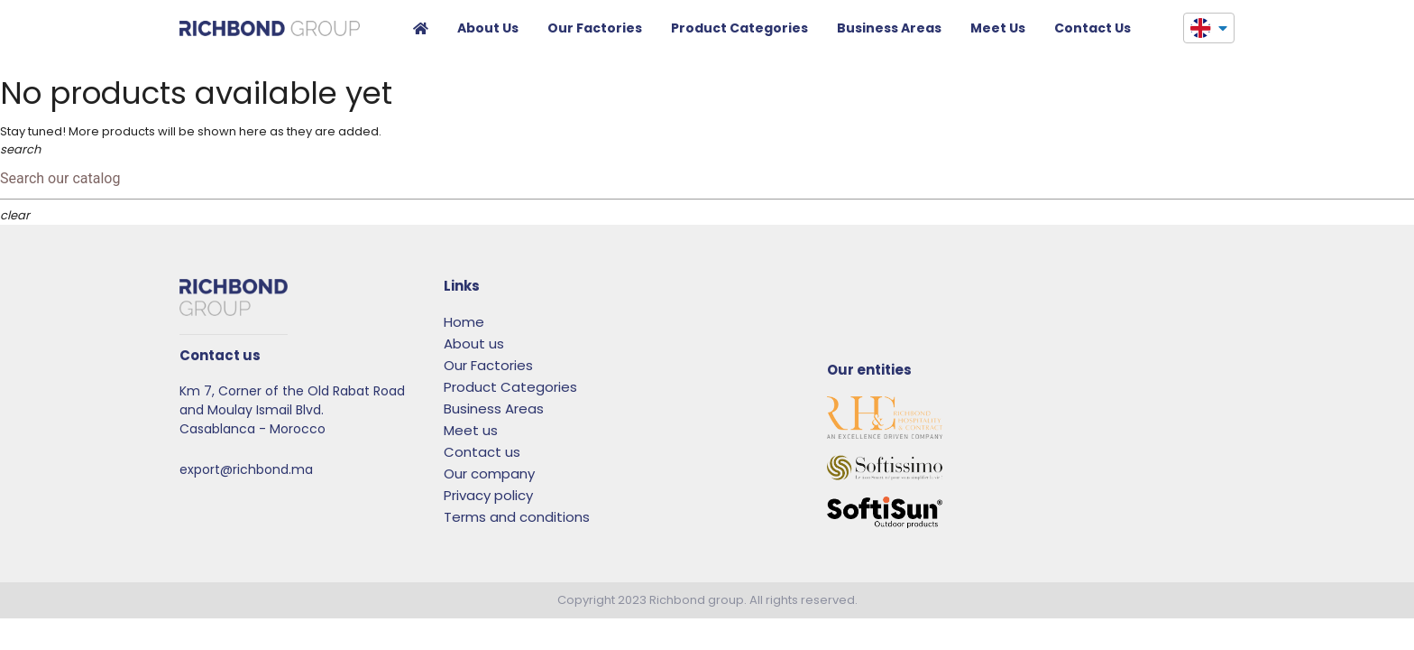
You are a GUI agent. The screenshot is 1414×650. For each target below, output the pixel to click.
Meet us (997, 28)
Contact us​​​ (1092, 28)
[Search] (707, 179)
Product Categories (739, 28)
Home (421, 30)
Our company (489, 473)
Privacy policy (488, 495)
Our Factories (594, 28)
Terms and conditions (517, 516)
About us (488, 28)
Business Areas (889, 28)
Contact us (482, 451)
